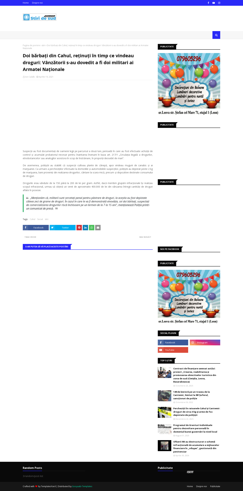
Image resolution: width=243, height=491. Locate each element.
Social (40, 219)
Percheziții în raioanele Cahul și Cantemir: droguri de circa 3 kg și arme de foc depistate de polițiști (196, 411)
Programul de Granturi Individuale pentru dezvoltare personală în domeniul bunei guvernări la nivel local (195, 428)
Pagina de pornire (31, 45)
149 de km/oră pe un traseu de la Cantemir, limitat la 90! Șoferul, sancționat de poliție (191, 395)
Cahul (32, 219)
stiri (43, 45)
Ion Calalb (30, 76)
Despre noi (37, 2)
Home (26, 2)
